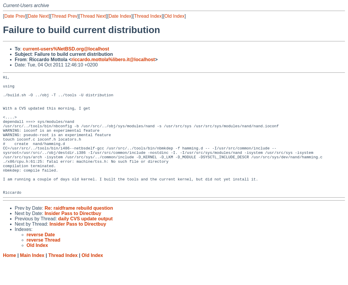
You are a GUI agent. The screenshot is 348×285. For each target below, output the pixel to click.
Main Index (32, 279)
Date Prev (14, 16)
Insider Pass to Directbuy (72, 237)
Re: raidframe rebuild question (78, 231)
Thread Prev (64, 16)
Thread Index (148, 16)
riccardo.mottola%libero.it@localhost (113, 59)
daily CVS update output (85, 242)
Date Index (119, 16)
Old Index (174, 16)
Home (9, 279)
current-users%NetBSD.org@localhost (66, 48)
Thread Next (93, 16)
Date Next (38, 16)
